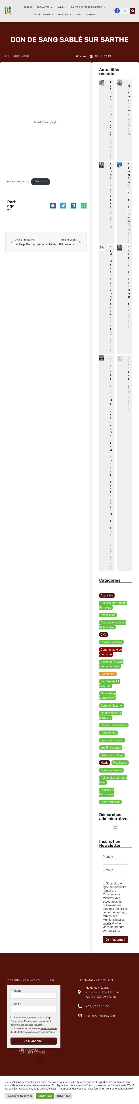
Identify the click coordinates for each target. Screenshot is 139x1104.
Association (108, 615)
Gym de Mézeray (112, 706)
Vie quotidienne (43, 14)
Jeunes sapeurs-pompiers (110, 716)
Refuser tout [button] (63, 1095)
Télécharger (40, 181)
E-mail (108, 871)
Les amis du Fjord (112, 740)
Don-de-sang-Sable (17, 181)
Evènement (108, 674)
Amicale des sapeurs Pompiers (113, 605)
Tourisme (64, 14)
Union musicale (110, 802)
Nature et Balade (111, 771)
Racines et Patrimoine (106, 793)
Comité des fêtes (111, 185)
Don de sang (128, 372)
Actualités (44, 7)
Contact (90, 14)
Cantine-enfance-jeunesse (88, 7)
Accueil (28, 7)
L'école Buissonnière (114, 725)
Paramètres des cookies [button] (19, 1095)
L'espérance (108, 733)
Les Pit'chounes (111, 748)
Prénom (108, 857)
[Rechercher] (132, 11)
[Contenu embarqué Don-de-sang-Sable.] (46, 122)
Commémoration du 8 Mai (129, 193)
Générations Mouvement (107, 696)
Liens (78, 14)
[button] (53, 206)
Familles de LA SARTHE (109, 684)
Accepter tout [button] (45, 1095)
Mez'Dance (120, 763)
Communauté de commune (110, 652)
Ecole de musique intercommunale (111, 664)
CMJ (104, 634)
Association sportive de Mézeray (112, 625)
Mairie (62, 7)
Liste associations (112, 755)
